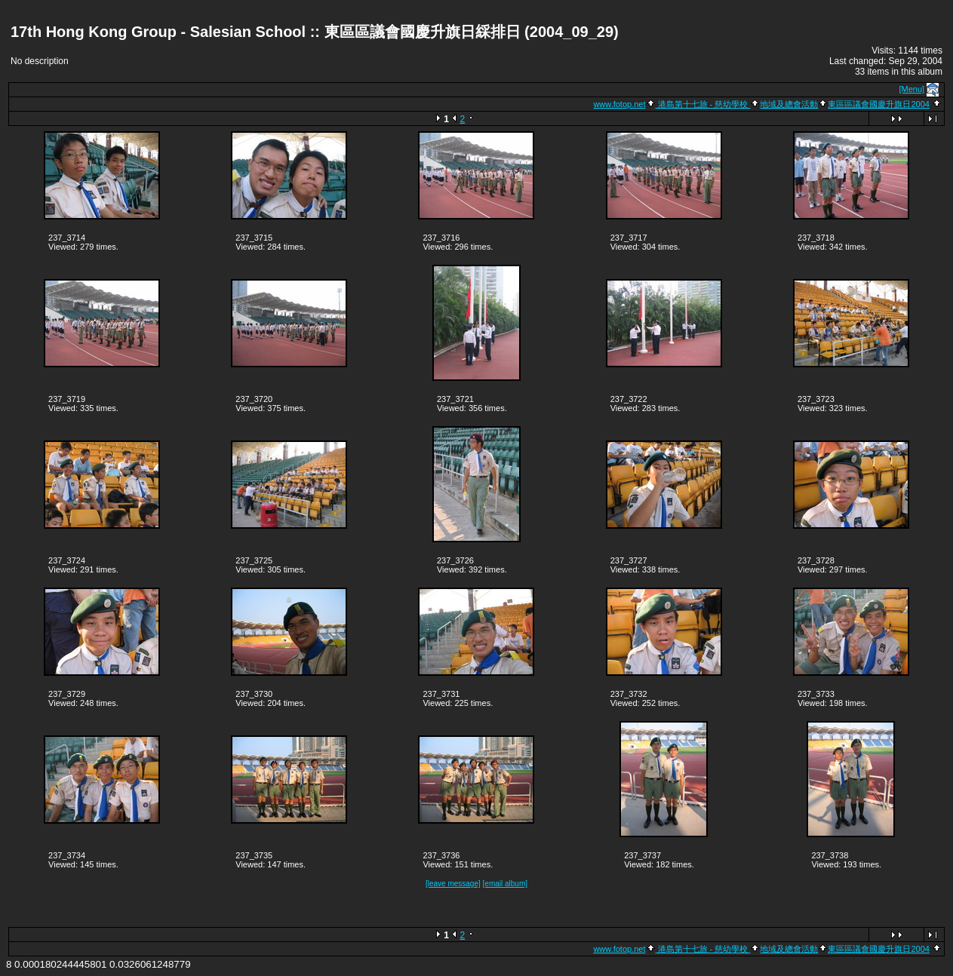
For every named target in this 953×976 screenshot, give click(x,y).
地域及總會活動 (789, 104)
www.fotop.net (619, 104)
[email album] (505, 883)
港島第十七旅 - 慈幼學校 (703, 104)
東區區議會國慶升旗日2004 (878, 104)
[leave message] (453, 883)
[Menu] (912, 89)
